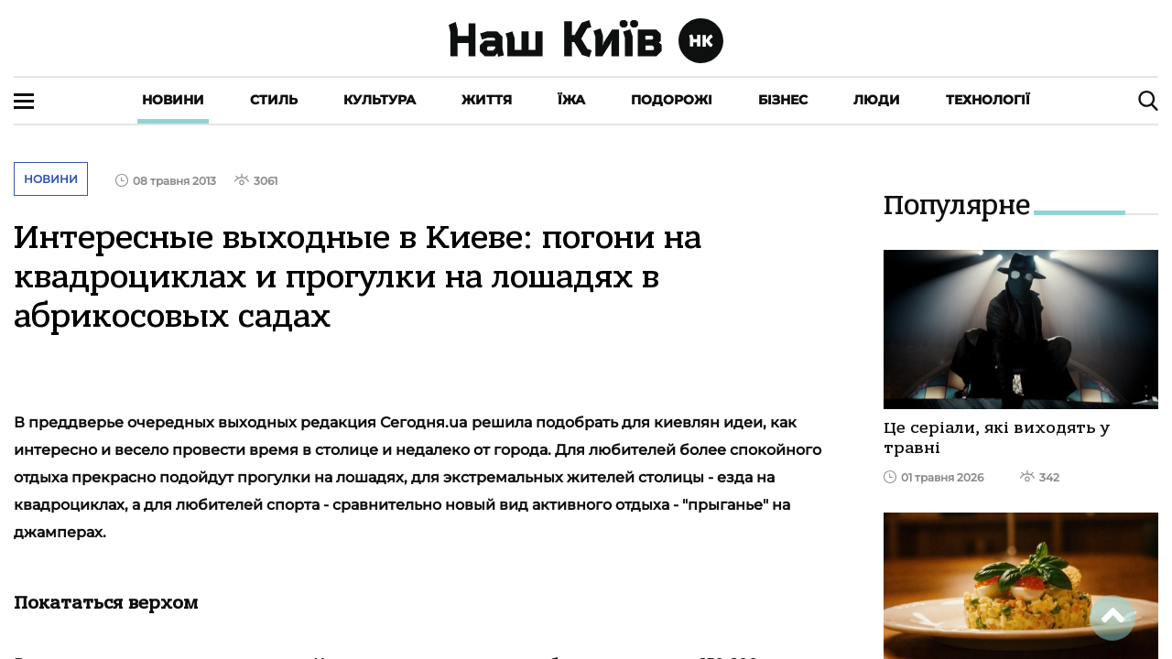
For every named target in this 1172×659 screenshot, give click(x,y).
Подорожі (671, 100)
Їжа (571, 100)
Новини (173, 100)
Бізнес (783, 100)
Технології (988, 100)
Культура (379, 100)
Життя (486, 100)
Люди (876, 100)
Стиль (274, 100)
